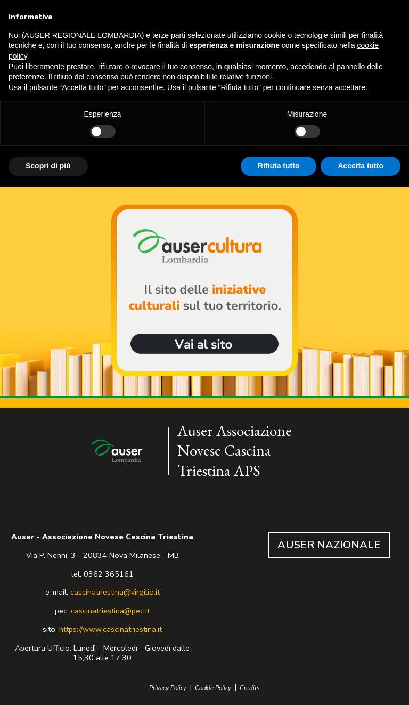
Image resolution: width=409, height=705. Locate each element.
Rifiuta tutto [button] (279, 165)
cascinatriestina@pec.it (110, 610)
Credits (250, 688)
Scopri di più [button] (48, 165)
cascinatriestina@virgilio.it (115, 592)
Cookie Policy (213, 688)
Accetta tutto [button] (360, 165)
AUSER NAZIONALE (328, 545)
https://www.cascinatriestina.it (110, 629)
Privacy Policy (167, 688)
